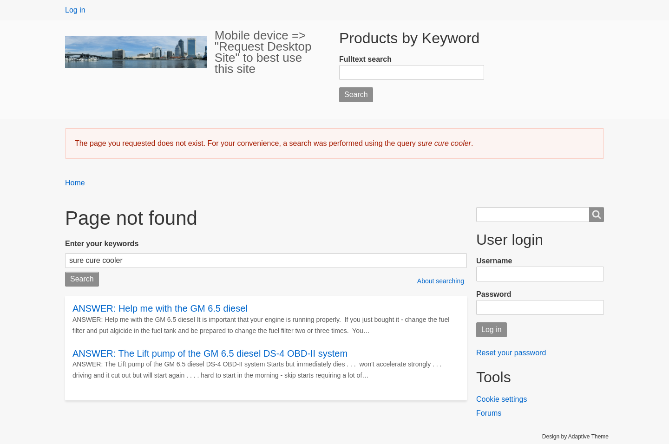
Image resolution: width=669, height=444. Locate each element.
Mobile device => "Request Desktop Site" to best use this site (263, 52)
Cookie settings (501, 399)
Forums (488, 413)
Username (494, 261)
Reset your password (511, 353)
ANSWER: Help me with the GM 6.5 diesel (160, 308)
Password (494, 294)
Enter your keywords (101, 244)
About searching (440, 281)
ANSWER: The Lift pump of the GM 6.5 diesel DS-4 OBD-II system (210, 353)
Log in (75, 10)
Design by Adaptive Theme (575, 436)
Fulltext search (365, 59)
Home (75, 183)
